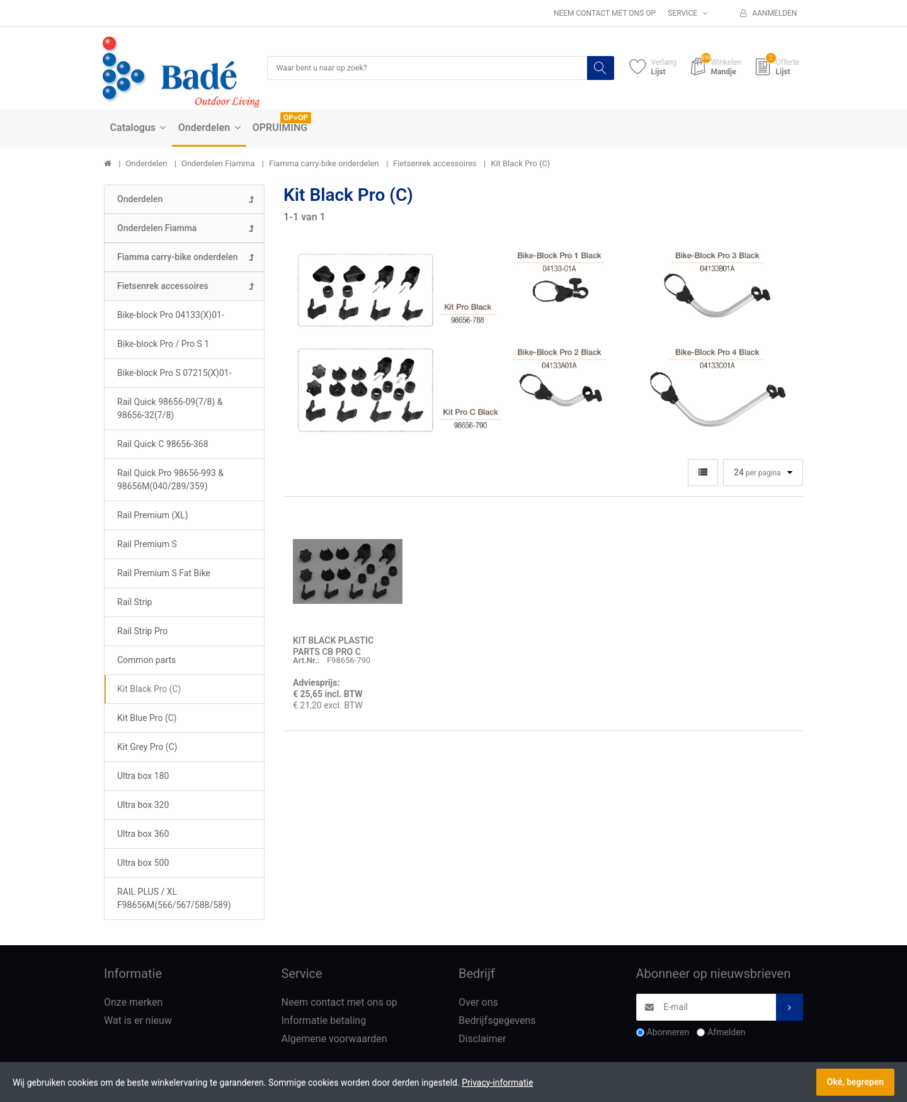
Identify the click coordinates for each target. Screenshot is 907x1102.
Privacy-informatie (497, 1082)
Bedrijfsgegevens (497, 1022)
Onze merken (133, 1003)
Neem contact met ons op (605, 13)
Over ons (478, 1003)
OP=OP (295, 119)
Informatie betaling (324, 1022)
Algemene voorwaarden (334, 1040)
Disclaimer (482, 1040)
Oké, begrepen (855, 1082)
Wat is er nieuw (138, 1022)
